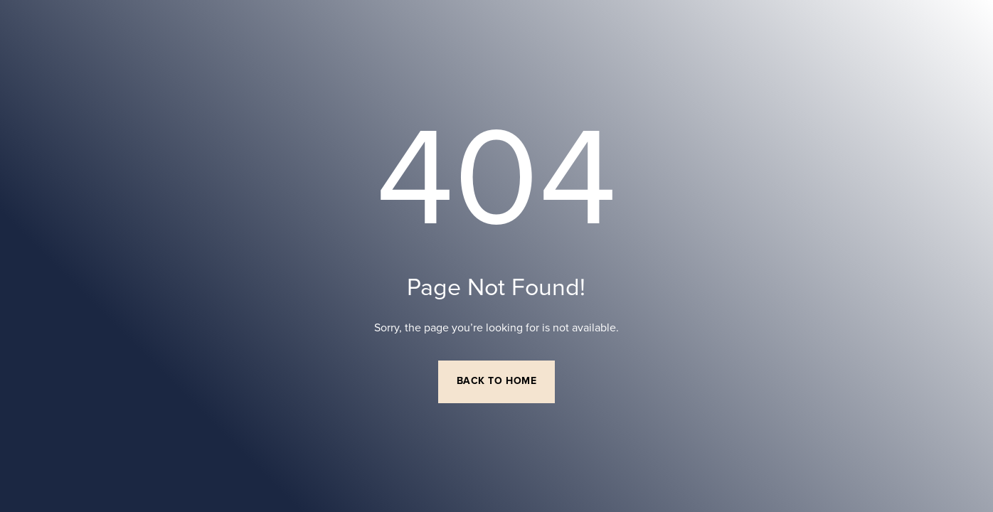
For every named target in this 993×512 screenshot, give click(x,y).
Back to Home (497, 381)
